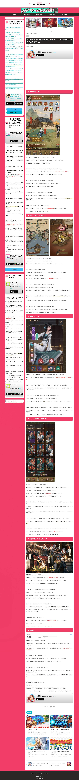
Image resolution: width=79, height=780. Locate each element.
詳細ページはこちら (14, 112)
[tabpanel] (33, 23)
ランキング (27, 14)
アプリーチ (54, 52)
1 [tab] (47, 31)
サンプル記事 (65, 27)
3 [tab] (50, 31)
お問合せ (64, 14)
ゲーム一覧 (52, 14)
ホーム (15, 14)
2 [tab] (49, 31)
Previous (27, 25)
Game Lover (39, 776)
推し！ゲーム (39, 14)
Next (71, 25)
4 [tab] (51, 31)
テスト (33, 27)
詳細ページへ (14, 109)
